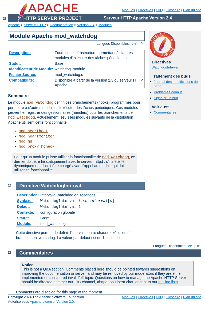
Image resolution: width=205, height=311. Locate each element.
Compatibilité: (21, 80)
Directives (145, 10)
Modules (128, 10)
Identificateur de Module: (31, 69)
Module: (24, 223)
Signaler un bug (166, 98)
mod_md (25, 141)
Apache (14, 25)
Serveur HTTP (35, 25)
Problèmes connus (168, 92)
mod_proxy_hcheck (36, 146)
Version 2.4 (85, 25)
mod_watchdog (39, 102)
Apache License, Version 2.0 (52, 302)
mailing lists (168, 282)
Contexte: (25, 212)
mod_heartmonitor (36, 136)
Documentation (61, 25)
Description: (20, 53)
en (134, 44)
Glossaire (173, 10)
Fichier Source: (22, 74)
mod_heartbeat (33, 131)
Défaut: (23, 206)
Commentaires (165, 112)
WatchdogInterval (165, 67)
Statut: (15, 63)
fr (142, 44)
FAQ (159, 10)
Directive (29, 185)
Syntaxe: (25, 201)
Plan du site (192, 10)
